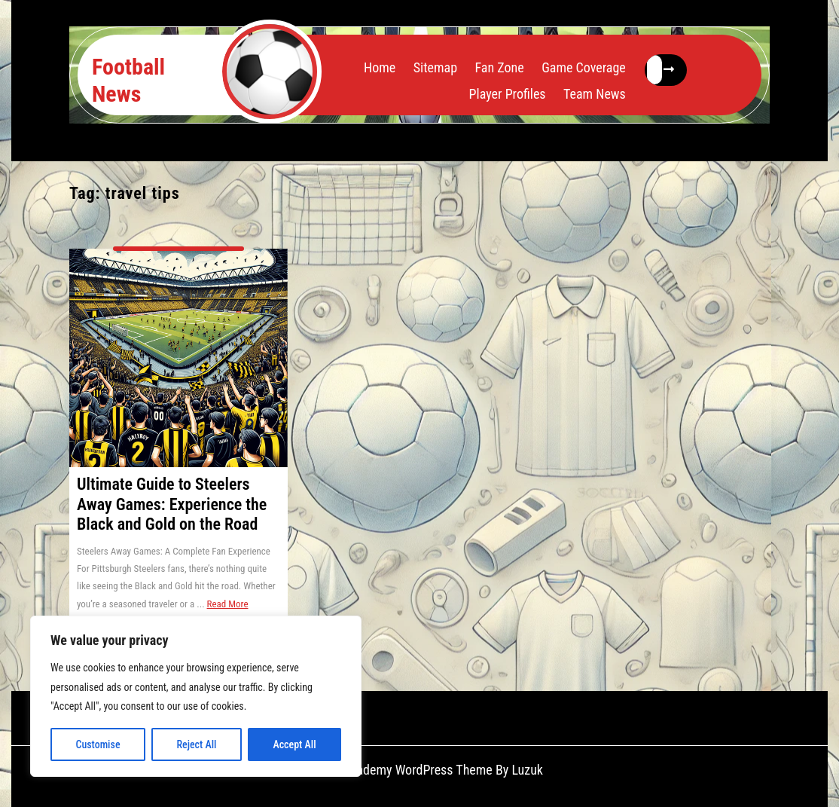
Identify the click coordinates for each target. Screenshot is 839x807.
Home (379, 67)
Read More (228, 604)
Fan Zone (498, 67)
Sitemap (435, 67)
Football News (128, 80)
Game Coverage (584, 67)
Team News (594, 94)
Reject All (196, 744)
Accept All (294, 744)
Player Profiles (507, 94)
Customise (97, 744)
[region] (196, 696)
